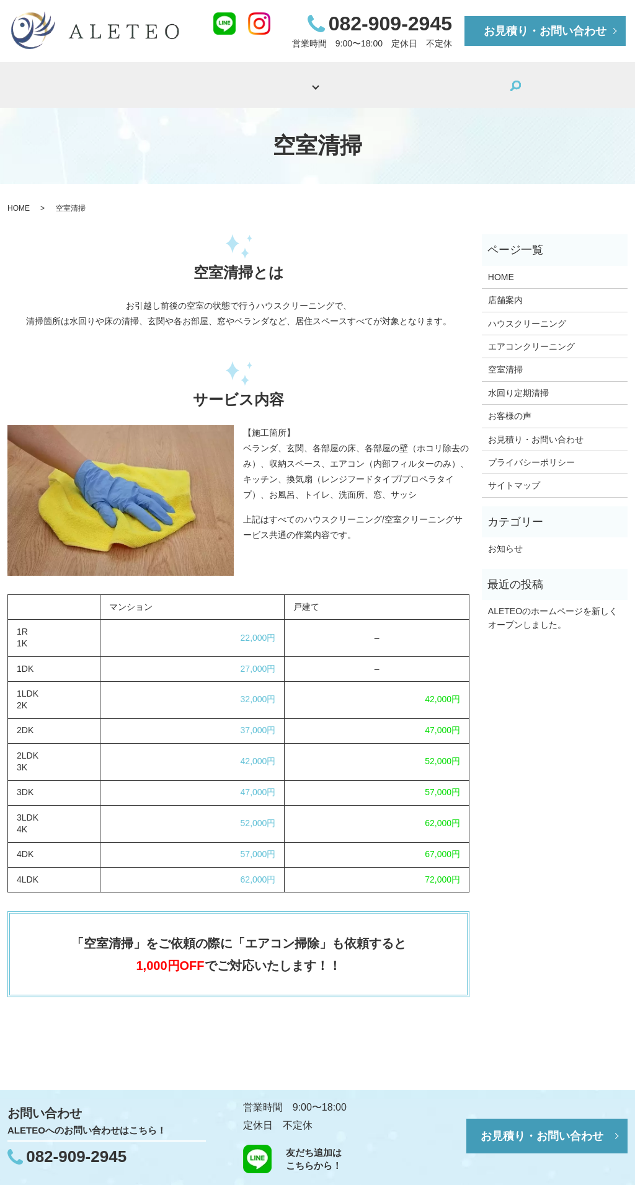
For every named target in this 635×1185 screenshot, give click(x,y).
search (502, 82)
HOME (140, 81)
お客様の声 (443, 81)
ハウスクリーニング (527, 314)
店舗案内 (203, 81)
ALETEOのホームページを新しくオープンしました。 (553, 608)
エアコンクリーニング (531, 337)
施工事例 (370, 81)
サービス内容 (279, 81)
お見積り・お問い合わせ (545, 31)
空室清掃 (505, 361)
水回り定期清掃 (518, 384)
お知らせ (505, 539)
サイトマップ (514, 477)
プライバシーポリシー (531, 453)
